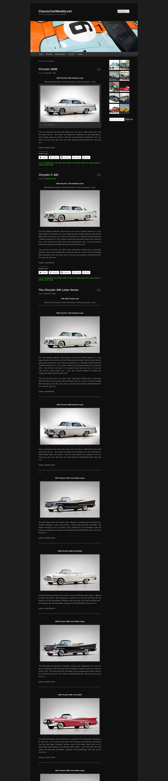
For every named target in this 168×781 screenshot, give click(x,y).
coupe (91, 163)
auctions (68, 163)
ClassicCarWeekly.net (55, 11)
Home (41, 54)
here (40, 142)
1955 (60, 278)
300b (63, 163)
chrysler (77, 163)
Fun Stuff (71, 54)
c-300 (70, 278)
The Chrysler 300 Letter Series (59, 289)
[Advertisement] (119, 156)
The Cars (49, 54)
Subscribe (127, 119)
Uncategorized (48, 163)
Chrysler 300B (48, 69)
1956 (60, 163)
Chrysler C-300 (48, 174)
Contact (79, 54)
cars (73, 163)
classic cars (84, 163)
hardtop (96, 163)
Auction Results (60, 54)
